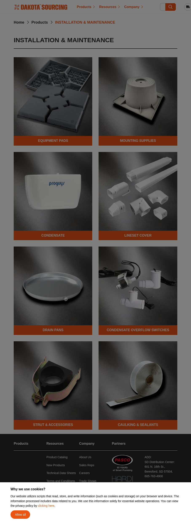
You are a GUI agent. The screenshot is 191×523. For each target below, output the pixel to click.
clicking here (46, 505)
